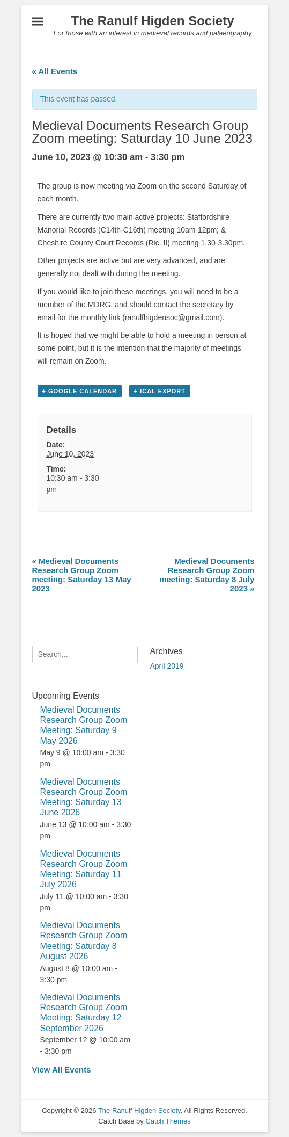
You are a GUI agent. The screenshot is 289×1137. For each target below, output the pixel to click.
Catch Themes (167, 1121)
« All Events (54, 71)
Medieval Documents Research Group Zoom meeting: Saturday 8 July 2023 (207, 574)
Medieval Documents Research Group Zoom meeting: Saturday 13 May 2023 (81, 574)
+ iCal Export (160, 391)
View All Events (61, 1069)
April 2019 (167, 666)
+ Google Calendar (79, 391)
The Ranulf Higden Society (152, 20)
